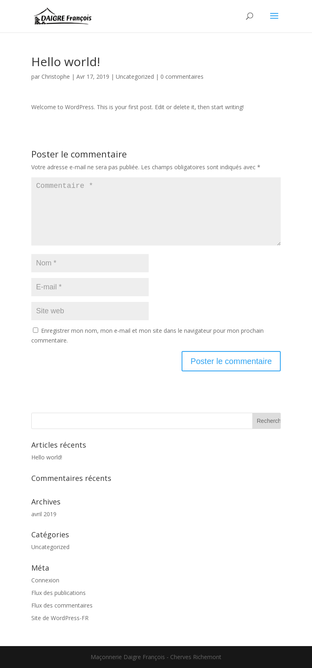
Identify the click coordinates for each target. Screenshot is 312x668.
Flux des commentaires (62, 605)
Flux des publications (58, 593)
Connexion (45, 580)
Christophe (55, 76)
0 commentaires (182, 76)
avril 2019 (43, 514)
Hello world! (46, 457)
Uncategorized (135, 76)
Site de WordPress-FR (60, 618)
